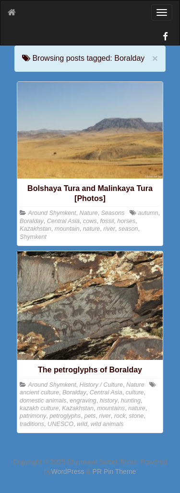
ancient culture (39, 392)
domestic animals (43, 400)
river (109, 228)
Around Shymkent (52, 213)
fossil (107, 221)
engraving (83, 400)
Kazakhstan (35, 228)
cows (90, 221)
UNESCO (60, 424)
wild (82, 424)
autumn (148, 213)
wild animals (107, 424)
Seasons (112, 213)
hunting (131, 400)
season (128, 228)
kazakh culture (39, 408)
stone (136, 416)
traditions (32, 424)
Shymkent (33, 237)
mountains (111, 408)
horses (126, 221)
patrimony (33, 416)
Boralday (32, 221)
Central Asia (63, 221)
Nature (89, 213)
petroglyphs (65, 416)
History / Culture (101, 384)
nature (91, 228)
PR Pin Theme (114, 471)
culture (135, 392)
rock (120, 416)
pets (90, 416)
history (109, 400)
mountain (67, 228)
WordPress (67, 471)
